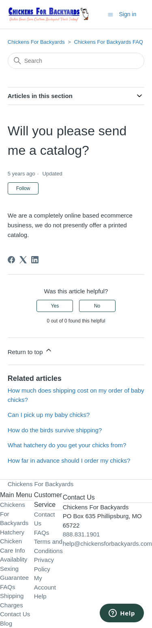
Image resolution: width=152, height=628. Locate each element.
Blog (6, 623)
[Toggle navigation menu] (110, 14)
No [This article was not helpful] (97, 306)
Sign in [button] (127, 14)
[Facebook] (11, 259)
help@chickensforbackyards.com (107, 543)
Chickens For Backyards (36, 42)
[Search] (76, 61)
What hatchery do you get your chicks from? (67, 445)
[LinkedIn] (35, 259)
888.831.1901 (81, 534)
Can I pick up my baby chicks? (49, 414)
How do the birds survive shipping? (55, 430)
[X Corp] (23, 259)
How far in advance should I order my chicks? (69, 460)
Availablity (13, 559)
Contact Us (15, 614)
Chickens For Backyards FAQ (108, 42)
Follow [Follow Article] (23, 188)
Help (40, 596)
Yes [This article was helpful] (55, 306)
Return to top (30, 350)
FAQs (7, 586)
